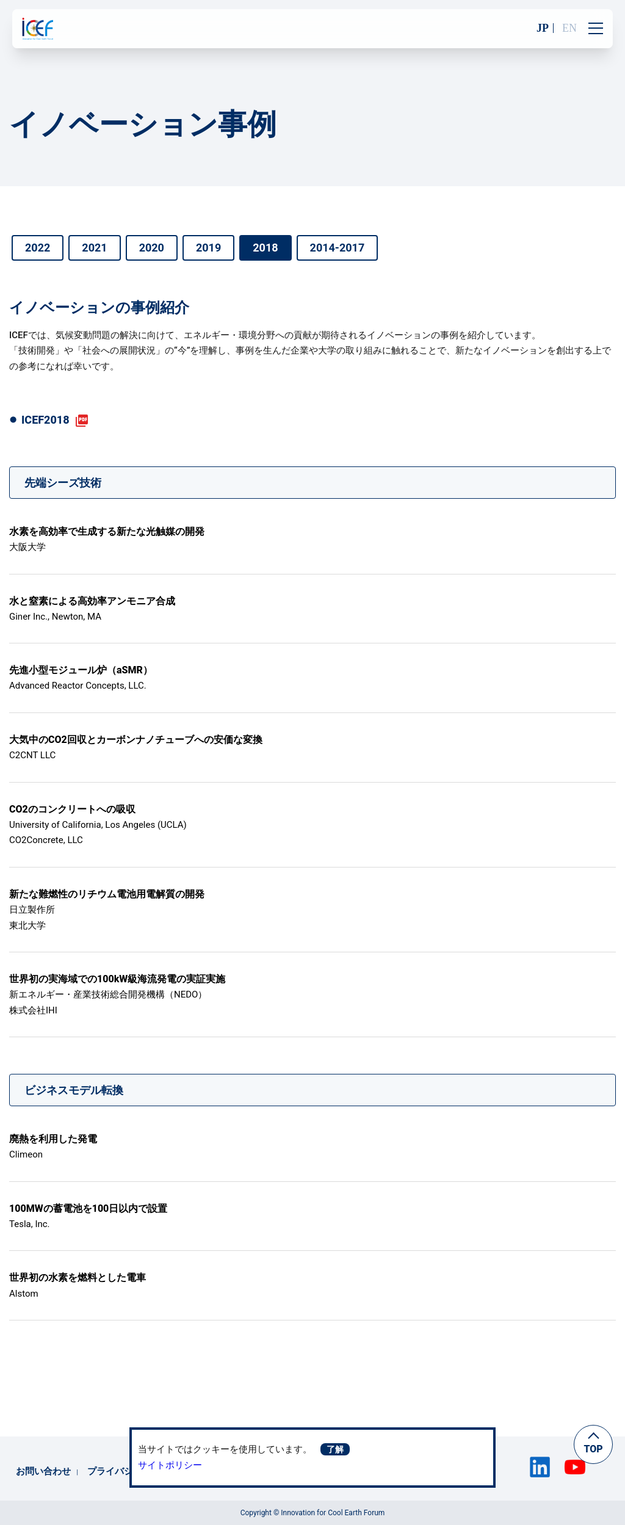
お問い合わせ (43, 1471)
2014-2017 (337, 247)
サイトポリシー (170, 1465)
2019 (208, 247)
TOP (592, 1449)
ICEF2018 (45, 419)
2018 (265, 247)
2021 (94, 247)
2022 (37, 247)
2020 (151, 247)
